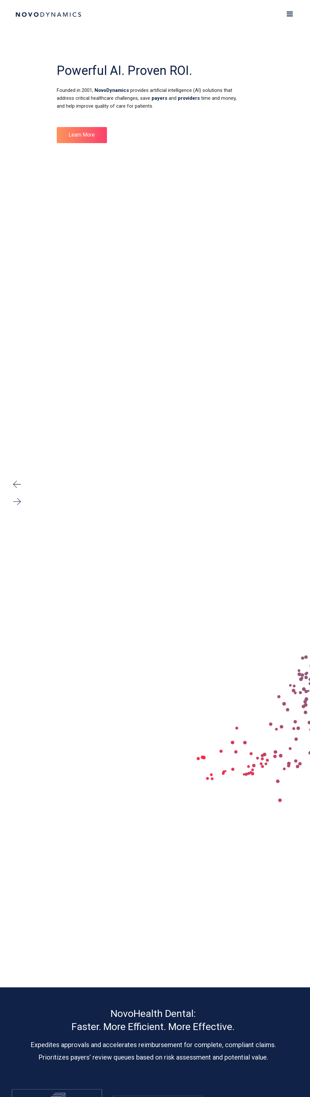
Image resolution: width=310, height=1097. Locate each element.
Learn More (82, 135)
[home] (48, 13)
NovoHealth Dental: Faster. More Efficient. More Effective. (153, 1020)
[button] (289, 14)
